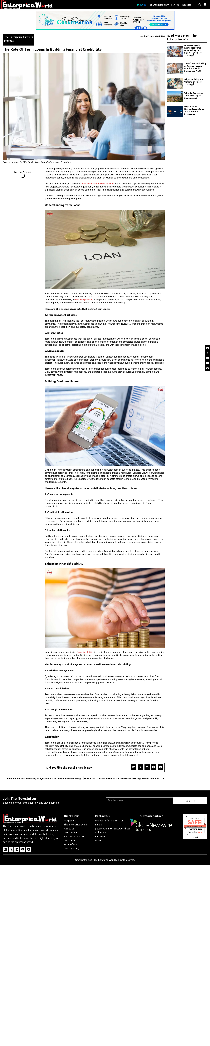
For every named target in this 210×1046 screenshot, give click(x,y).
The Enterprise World (104, 860)
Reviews (175, 4)
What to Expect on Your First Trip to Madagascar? (193, 95)
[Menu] (205, 4)
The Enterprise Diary (157, 4)
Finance (9, 40)
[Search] (199, 4)
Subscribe (186, 4)
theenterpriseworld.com (195, 826)
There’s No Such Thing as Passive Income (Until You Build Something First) (195, 67)
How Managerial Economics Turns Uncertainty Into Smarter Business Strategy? (193, 50)
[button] (133, 766)
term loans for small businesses (98, 183)
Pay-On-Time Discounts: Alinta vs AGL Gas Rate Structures (194, 110)
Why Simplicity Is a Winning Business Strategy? (193, 82)
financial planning (84, 299)
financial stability (85, 652)
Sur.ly (200, 832)
